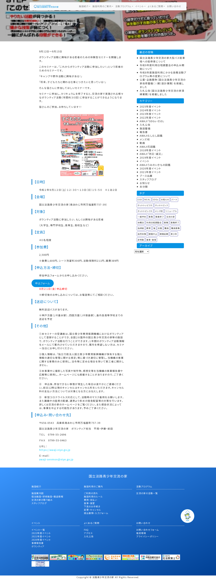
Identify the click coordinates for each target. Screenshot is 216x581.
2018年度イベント (150, 150)
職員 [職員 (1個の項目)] (166, 228)
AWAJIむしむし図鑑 (151, 135)
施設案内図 (38, 493)
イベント (139, 6)
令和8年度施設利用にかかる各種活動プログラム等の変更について (163, 74)
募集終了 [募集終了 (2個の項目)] (175, 222)
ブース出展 (146, 175)
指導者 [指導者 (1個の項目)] (141, 228)
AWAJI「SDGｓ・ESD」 (152, 121)
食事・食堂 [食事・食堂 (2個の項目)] (151, 239)
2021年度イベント (150, 172)
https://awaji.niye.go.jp (54, 450)
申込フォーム (42, 283)
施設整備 (145, 128)
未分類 (144, 186)
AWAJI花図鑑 (148, 146)
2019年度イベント (150, 157)
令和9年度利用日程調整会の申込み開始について (162, 66)
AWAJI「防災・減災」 (151, 154)
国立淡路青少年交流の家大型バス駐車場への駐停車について (162, 59)
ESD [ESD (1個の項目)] (140, 199)
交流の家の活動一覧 (147, 493)
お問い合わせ (174, 6)
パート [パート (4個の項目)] (174, 199)
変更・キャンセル (92, 509)
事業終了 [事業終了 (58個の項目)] (159, 216)
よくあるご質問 (155, 6)
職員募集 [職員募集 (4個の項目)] (175, 228)
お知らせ (145, 183)
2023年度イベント (150, 114)
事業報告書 (38, 543)
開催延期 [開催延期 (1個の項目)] (164, 233)
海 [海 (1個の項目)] (154, 228)
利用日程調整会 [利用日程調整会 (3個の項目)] (153, 222)
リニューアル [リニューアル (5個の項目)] (171, 211)
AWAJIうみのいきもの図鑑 (155, 165)
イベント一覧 (38, 529)
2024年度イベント (150, 110)
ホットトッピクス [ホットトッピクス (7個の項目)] (145, 205)
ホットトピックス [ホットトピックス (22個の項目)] (145, 211)
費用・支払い (90, 499)
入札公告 (145, 124)
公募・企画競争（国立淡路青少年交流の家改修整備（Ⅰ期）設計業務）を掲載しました (163, 83)
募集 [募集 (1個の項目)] (166, 222)
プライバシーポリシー (147, 536)
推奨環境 (141, 533)
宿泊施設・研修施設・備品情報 (47, 496)
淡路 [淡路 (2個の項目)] (160, 228)
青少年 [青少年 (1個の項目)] (174, 233)
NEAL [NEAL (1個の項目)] (147, 199)
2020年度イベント (150, 168)
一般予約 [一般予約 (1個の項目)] (142, 216)
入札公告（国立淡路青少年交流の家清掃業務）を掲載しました (162, 92)
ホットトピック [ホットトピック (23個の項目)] (161, 205)
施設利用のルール (93, 496)
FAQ (86, 529)
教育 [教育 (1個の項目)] (148, 228)
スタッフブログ (148, 179)
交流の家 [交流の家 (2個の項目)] (170, 216)
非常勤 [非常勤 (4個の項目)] (141, 239)
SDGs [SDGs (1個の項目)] (155, 199)
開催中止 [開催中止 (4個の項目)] (153, 233)
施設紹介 (84, 6)
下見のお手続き (92, 506)
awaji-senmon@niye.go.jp (56, 459)
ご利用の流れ (91, 493)
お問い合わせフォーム (147, 529)
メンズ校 (145, 139)
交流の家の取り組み (42, 499)
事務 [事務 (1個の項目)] (151, 216)
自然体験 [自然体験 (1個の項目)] (142, 233)
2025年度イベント (150, 106)
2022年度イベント (150, 117)
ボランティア (38, 546)
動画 (142, 143)
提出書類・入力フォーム (96, 513)
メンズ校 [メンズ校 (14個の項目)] (159, 211)
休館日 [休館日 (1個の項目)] (141, 222)
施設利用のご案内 (101, 6)
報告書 (144, 132)
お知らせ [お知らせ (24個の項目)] (165, 199)
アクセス (88, 533)
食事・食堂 (89, 503)
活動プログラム (123, 6)
